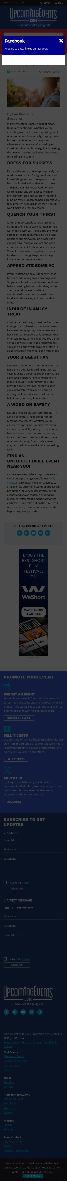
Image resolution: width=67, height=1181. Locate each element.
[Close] (61, 40)
